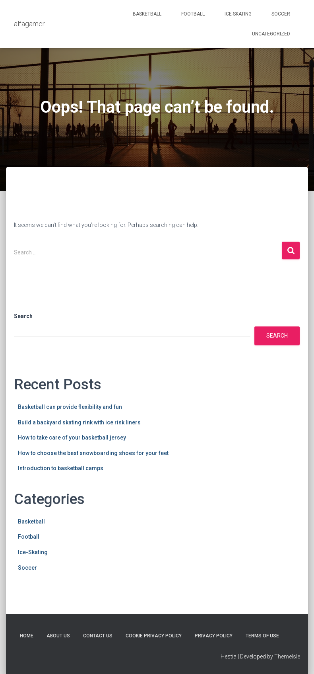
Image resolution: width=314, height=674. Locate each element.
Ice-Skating (238, 14)
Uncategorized (271, 34)
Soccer (280, 14)
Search (23, 316)
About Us (58, 636)
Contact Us (97, 636)
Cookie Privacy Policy (154, 636)
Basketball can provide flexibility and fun (70, 407)
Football (193, 14)
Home (26, 636)
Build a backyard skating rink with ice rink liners (79, 422)
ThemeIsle (287, 656)
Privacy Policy (214, 636)
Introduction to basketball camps (60, 468)
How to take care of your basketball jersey (72, 437)
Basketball (147, 14)
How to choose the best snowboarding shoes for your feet (93, 453)
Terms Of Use (262, 636)
